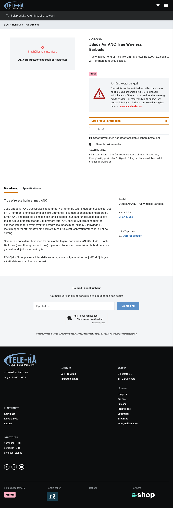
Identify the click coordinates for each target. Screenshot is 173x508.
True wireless (31, 24)
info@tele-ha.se (69, 378)
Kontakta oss (11, 418)
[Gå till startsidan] (14, 6)
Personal (122, 404)
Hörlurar (16, 24)
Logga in (122, 394)
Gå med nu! (128, 305)
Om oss (122, 399)
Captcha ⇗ (99, 323)
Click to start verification (90, 319)
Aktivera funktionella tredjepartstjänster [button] (42, 59)
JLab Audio (126, 217)
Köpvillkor (9, 413)
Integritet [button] (123, 418)
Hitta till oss (124, 408)
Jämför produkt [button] (130, 235)
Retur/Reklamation (128, 423)
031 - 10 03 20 (68, 374)
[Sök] (86, 15)
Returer (8, 423)
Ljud (6, 24)
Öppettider (123, 413)
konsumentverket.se (131, 106)
